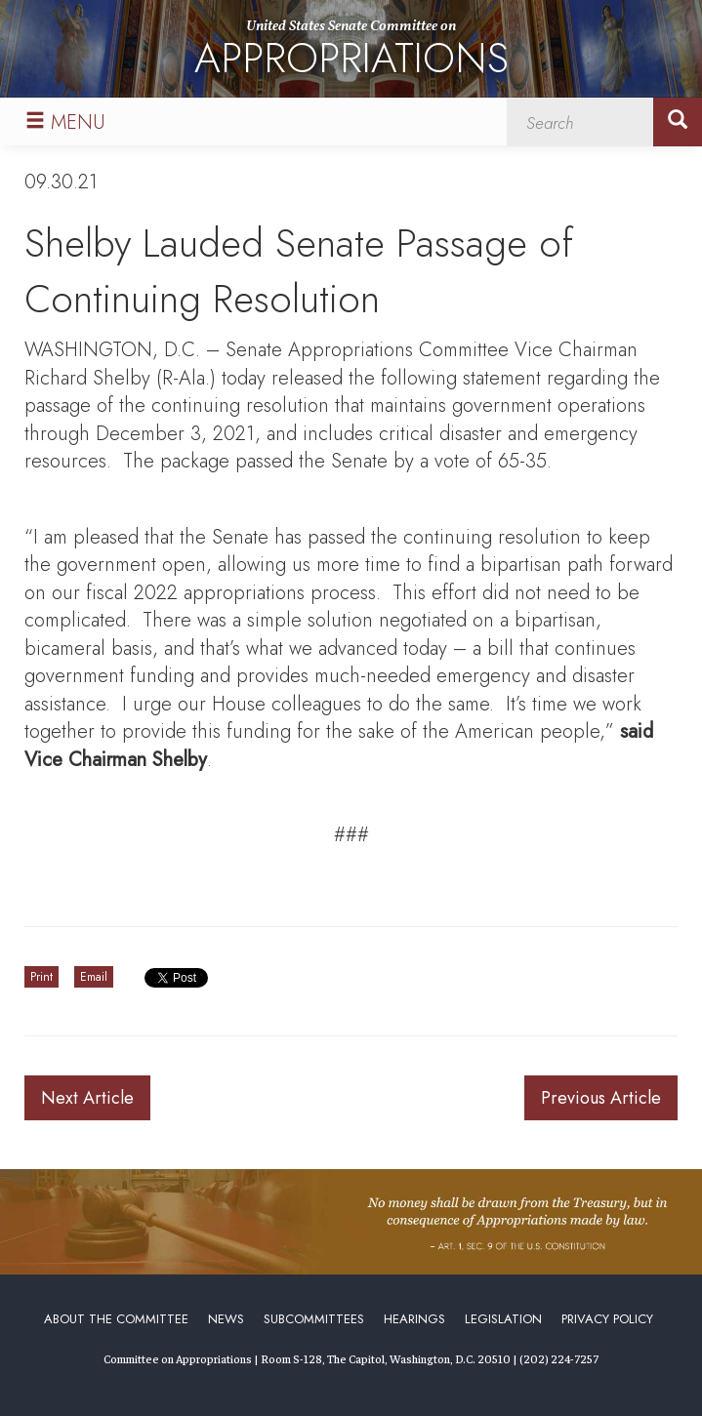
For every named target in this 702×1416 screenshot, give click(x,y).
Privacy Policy (607, 1319)
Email (93, 977)
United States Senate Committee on (351, 52)
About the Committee (116, 1319)
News (226, 1319)
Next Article (87, 1098)
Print (41, 977)
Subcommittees (314, 1319)
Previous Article (601, 1098)
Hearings (414, 1319)
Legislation (503, 1319)
